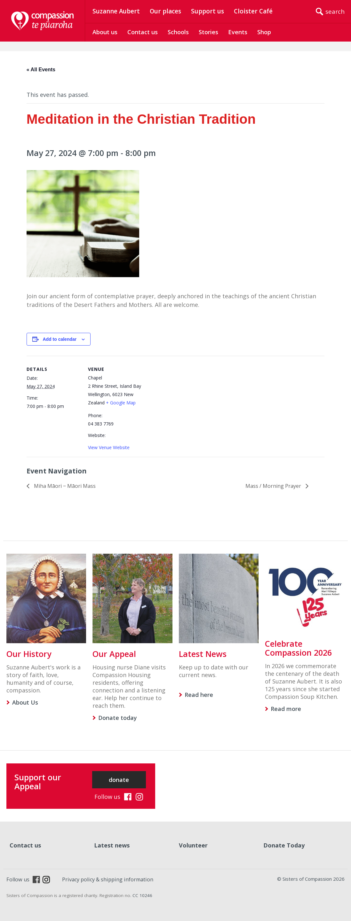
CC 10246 (142, 895)
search (335, 11)
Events (237, 32)
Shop (264, 32)
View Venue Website (109, 447)
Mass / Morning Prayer (273, 485)
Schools (178, 32)
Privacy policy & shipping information (107, 879)
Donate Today (284, 845)
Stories (208, 32)
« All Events (41, 69)
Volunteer (193, 845)
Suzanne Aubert (116, 11)
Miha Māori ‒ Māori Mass (64, 485)
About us (104, 32)
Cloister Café (253, 11)
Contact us (142, 32)
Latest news (112, 845)
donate (119, 780)
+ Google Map (121, 403)
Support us (207, 11)
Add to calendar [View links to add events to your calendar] (59, 339)
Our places (165, 11)
